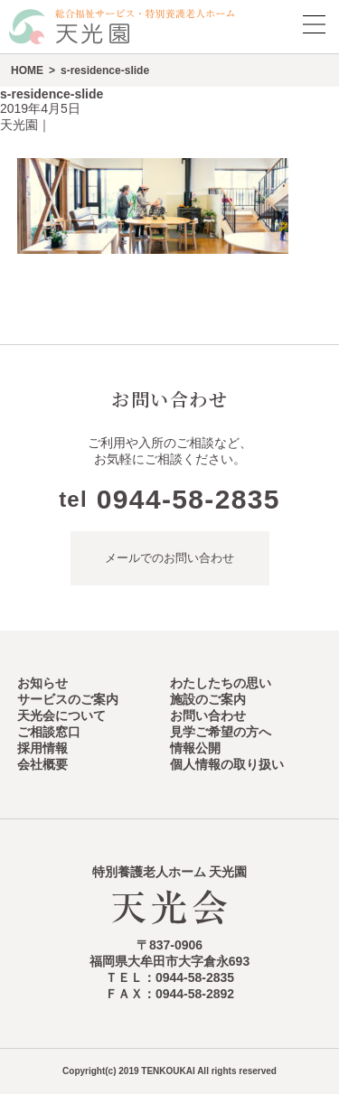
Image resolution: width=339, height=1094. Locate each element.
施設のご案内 (208, 699)
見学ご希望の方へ (220, 732)
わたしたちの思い (220, 683)
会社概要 (42, 764)
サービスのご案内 (67, 699)
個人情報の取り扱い (227, 764)
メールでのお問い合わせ (169, 558)
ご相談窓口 (48, 732)
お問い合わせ (208, 715)
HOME (27, 70)
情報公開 (195, 748)
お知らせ (42, 683)
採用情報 (42, 748)
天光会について (61, 715)
